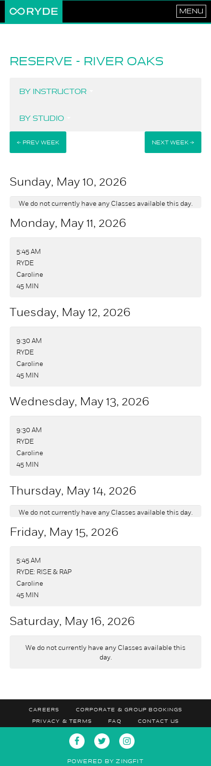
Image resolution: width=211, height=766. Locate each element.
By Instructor (56, 91)
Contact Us (158, 721)
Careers (44, 709)
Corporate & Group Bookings (129, 709)
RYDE (33, 11)
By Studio (45, 118)
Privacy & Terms (62, 721)
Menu (191, 11)
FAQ (115, 721)
